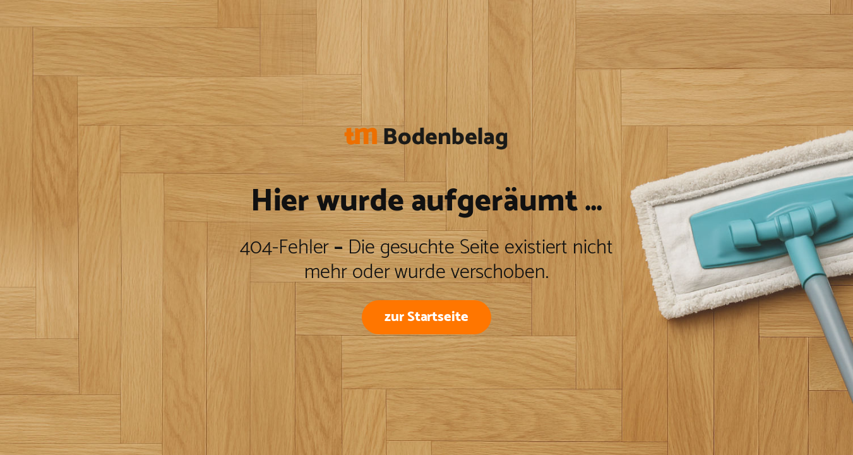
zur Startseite (426, 317)
